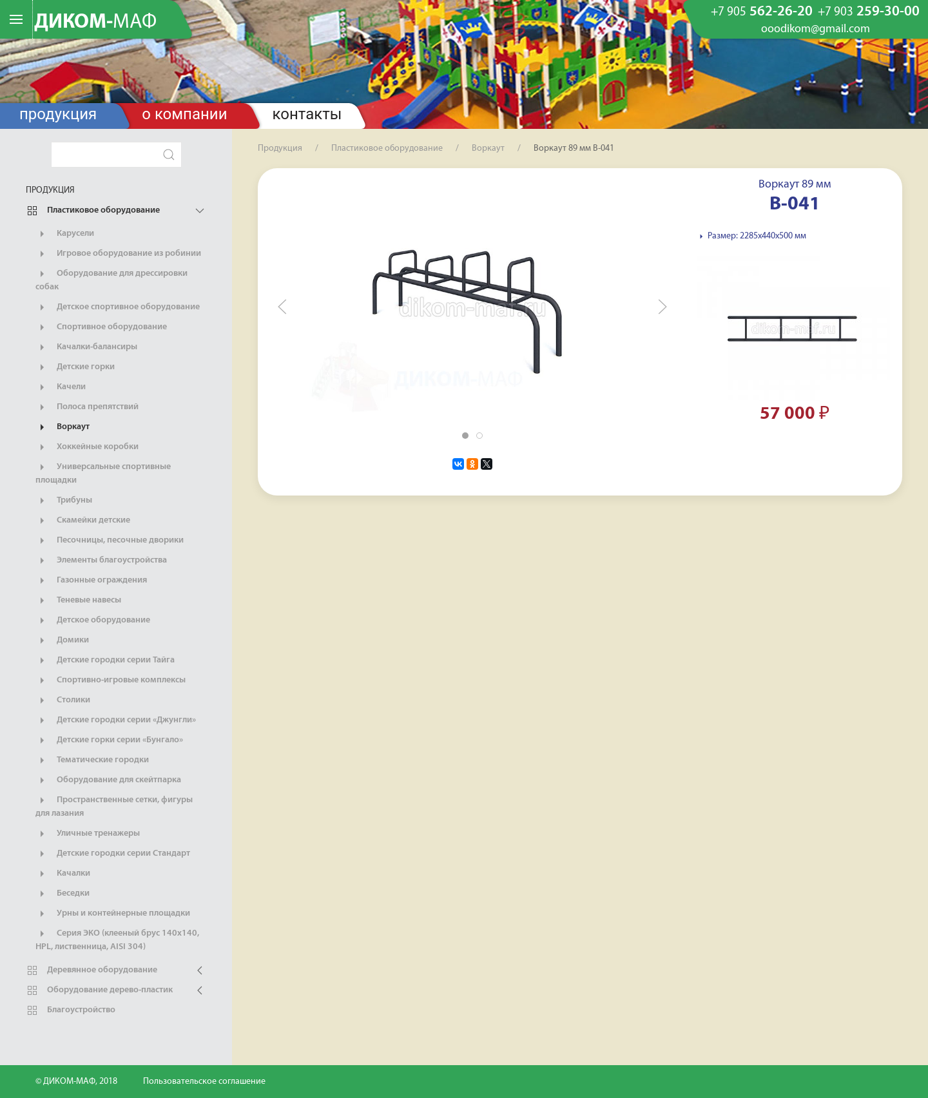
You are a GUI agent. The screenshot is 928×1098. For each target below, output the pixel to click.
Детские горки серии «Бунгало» (109, 740)
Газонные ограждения (91, 580)
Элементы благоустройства (101, 560)
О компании (184, 114)
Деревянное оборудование (91, 970)
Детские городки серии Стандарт (112, 853)
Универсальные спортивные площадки (103, 473)
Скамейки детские (82, 520)
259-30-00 (869, 12)
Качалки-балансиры (86, 347)
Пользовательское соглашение (204, 1081)
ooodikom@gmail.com (815, 29)
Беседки (62, 893)
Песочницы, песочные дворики (109, 540)
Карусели (64, 233)
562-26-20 (762, 12)
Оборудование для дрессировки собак (111, 279)
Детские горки (75, 367)
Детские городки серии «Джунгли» (115, 720)
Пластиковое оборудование (93, 210)
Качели (60, 387)
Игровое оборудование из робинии (118, 253)
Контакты (307, 114)
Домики (62, 640)
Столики (62, 700)
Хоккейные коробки (87, 447)
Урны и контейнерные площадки (112, 913)
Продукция (58, 114)
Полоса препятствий (87, 407)
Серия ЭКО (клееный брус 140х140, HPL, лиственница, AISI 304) (117, 939)
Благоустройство (70, 1010)
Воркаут (62, 427)
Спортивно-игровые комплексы (110, 680)
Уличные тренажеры (87, 833)
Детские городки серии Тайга (105, 660)
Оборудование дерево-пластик (99, 990)
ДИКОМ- (95, 22)
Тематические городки (92, 760)
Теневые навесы (78, 600)
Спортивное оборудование (101, 327)
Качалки (62, 873)
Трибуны (63, 500)
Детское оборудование (92, 620)
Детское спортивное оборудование (117, 307)
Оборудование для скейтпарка (108, 780)
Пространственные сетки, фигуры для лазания (114, 806)
